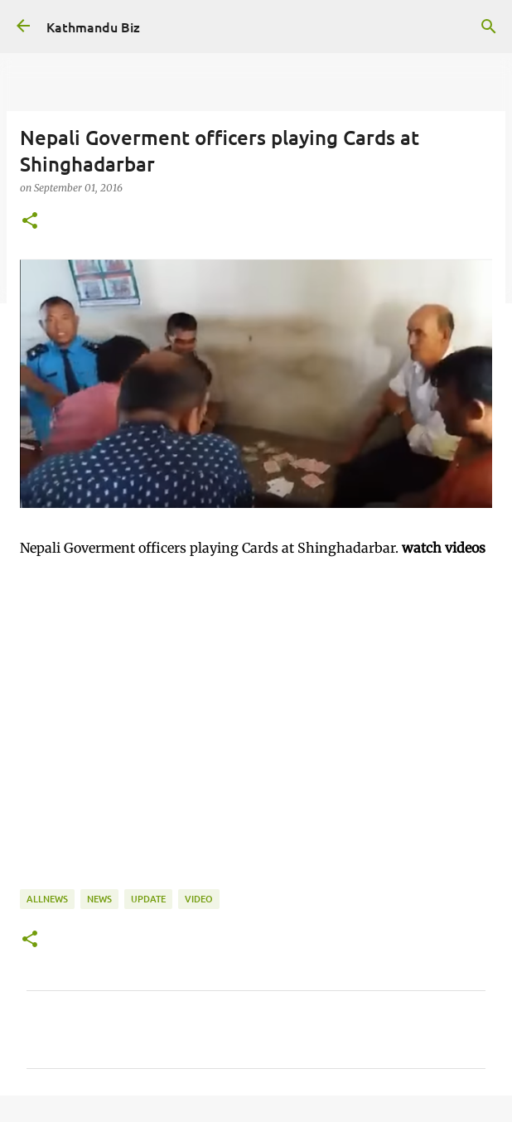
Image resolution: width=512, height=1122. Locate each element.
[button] (30, 221)
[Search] (489, 26)
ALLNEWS (47, 899)
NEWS (99, 899)
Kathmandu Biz (93, 26)
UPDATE (148, 899)
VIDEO (199, 899)
